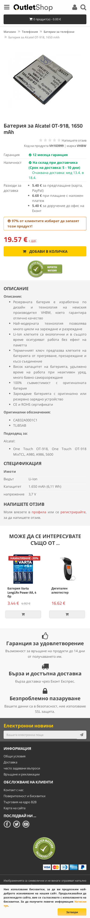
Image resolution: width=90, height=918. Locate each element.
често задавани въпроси (22, 768)
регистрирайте (73, 512)
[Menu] (7, 8)
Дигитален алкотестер (60, 590)
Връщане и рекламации (22, 774)
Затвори (72, 912)
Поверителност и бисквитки (24, 796)
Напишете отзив (74, 140)
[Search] (83, 8)
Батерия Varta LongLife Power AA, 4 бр (21, 592)
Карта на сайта (14, 808)
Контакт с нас (14, 790)
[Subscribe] (81, 735)
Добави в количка (45, 251)
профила (39, 512)
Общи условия (14, 756)
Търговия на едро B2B (20, 802)
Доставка (10, 762)
